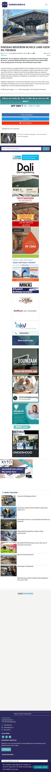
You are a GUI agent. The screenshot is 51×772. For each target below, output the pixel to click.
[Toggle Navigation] (46, 4)
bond (31, 53)
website (16, 89)
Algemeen (4, 55)
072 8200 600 (8, 725)
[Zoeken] (46, 148)
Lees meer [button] (15, 769)
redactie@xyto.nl (8, 727)
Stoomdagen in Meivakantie (25, 566)
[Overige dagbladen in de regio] (24, 760)
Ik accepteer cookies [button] (41, 767)
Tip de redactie (25, 123)
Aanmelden (6, 749)
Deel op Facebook (26, 115)
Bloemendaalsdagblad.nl (17, 5)
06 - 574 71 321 (32, 106)
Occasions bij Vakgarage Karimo (26, 496)
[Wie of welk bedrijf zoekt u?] (21, 148)
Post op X (25, 119)
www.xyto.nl (7, 729)
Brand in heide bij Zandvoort (25, 554)
